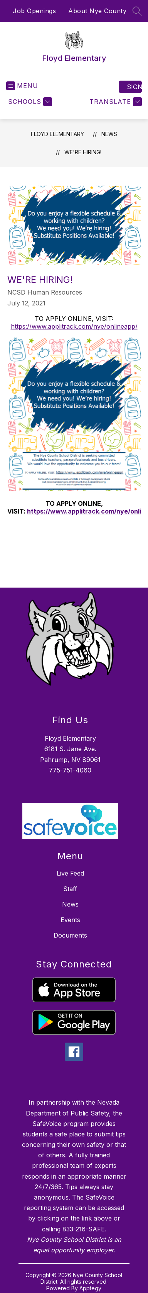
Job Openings (34, 11)
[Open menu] (22, 86)
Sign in (134, 87)
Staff (70, 889)
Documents (70, 935)
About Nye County (97, 11)
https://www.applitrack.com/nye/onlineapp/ (74, 326)
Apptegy (90, 1288)
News (109, 134)
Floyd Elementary (57, 134)
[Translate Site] (114, 102)
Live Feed (70, 873)
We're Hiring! (82, 152)
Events (70, 920)
